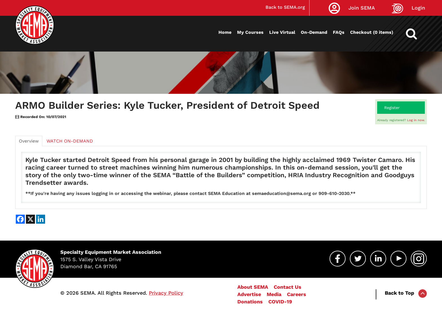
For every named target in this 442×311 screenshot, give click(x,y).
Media (274, 294)
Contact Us (287, 287)
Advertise (249, 294)
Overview (29, 141)
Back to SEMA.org (285, 7)
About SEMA (252, 287)
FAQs (338, 32)
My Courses (250, 32)
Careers (296, 294)
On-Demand (314, 32)
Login (418, 8)
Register (392, 107)
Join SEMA (361, 8)
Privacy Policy (166, 293)
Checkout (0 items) (371, 32)
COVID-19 (280, 302)
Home (224, 32)
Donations (250, 302)
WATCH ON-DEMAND (70, 141)
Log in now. (416, 120)
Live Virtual (282, 32)
